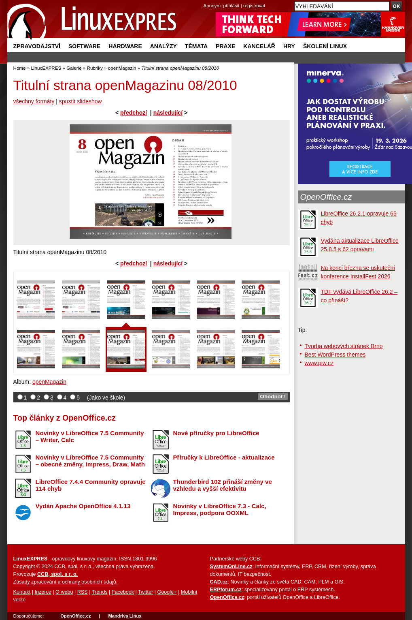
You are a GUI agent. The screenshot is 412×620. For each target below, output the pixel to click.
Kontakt (22, 592)
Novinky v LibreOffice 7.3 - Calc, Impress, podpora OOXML (219, 509)
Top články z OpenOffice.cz (64, 417)
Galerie (73, 68)
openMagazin (122, 68)
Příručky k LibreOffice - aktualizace (224, 457)
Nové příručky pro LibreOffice (216, 433)
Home (19, 68)
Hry (289, 46)
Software (84, 46)
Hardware (125, 46)
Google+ (166, 592)
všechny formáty (34, 101)
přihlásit (231, 5)
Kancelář (259, 46)
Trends (100, 592)
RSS (82, 592)
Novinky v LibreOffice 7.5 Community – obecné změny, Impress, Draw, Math (90, 461)
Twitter (145, 592)
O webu (64, 592)
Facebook (123, 592)
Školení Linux (325, 46)
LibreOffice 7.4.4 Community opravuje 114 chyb (91, 485)
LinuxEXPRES (46, 68)
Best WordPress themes (335, 354)
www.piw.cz (319, 363)
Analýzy (163, 46)
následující (168, 112)
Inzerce (43, 592)
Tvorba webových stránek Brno (344, 346)
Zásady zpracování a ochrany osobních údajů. (65, 582)
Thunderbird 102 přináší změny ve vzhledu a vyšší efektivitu (222, 485)
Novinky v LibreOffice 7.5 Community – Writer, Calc (90, 436)
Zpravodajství (36, 46)
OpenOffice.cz (326, 196)
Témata (196, 46)
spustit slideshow (80, 101)
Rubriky (95, 68)
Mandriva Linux (124, 616)
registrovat (254, 5)
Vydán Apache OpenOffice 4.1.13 (83, 505)
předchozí (133, 112)
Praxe (225, 46)
